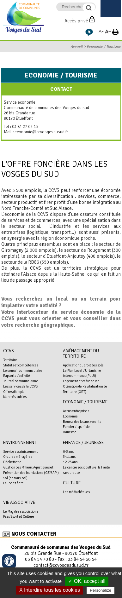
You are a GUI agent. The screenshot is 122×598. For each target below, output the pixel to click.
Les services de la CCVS (20, 386)
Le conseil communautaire (22, 370)
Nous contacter (33, 534)
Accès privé (76, 21)
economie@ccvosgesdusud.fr (41, 132)
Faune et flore (13, 483)
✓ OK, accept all (86, 581)
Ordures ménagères (17, 456)
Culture (72, 483)
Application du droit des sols (83, 365)
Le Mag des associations (20, 511)
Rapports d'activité (16, 375)
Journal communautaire (20, 381)
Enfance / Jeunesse (83, 442)
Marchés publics (15, 396)
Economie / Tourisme (104, 46)
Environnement (19, 442)
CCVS (8, 351)
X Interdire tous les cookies (49, 590)
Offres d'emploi (14, 391)
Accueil (76, 46)
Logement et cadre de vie (81, 381)
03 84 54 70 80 (39, 559)
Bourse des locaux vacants (82, 421)
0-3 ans (68, 451)
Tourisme (69, 432)
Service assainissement (20, 451)
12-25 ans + (71, 462)
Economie (70, 416)
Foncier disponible (76, 426)
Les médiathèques (76, 492)
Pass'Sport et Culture (18, 516)
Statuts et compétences (20, 365)
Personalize (100, 590)
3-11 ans (69, 456)
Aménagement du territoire (81, 353)
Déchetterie (12, 462)
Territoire (10, 360)
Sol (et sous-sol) (15, 478)
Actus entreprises (76, 411)
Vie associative (19, 502)
